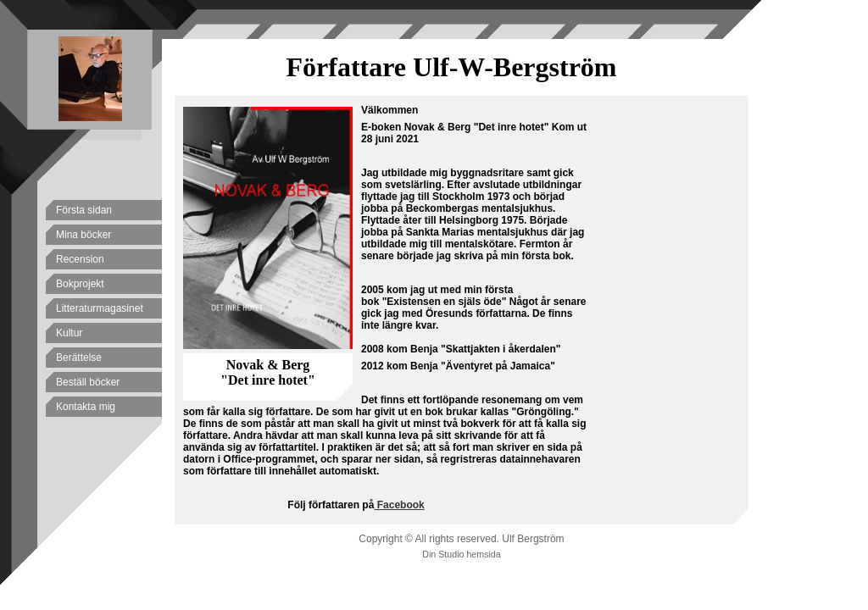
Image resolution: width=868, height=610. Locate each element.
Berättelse (79, 357)
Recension (80, 259)
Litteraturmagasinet (99, 308)
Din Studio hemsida (461, 554)
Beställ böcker (88, 382)
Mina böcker (83, 235)
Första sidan (84, 210)
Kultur (69, 333)
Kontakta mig (85, 407)
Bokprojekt (80, 284)
